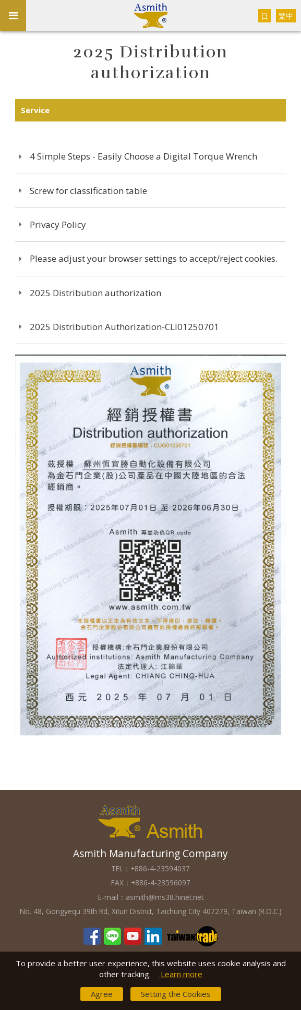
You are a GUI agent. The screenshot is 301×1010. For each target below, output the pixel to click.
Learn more (180, 974)
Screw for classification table (88, 191)
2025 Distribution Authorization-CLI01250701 (124, 327)
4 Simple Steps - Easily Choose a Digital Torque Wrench (143, 156)
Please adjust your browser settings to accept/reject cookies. (154, 258)
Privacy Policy (58, 224)
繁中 (286, 16)
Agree (102, 994)
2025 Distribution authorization (95, 293)
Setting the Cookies (176, 994)
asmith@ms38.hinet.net (164, 897)
